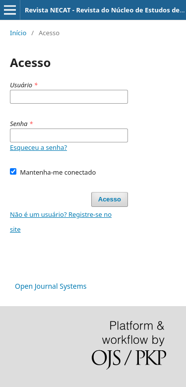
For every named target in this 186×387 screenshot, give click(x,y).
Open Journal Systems (51, 286)
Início (18, 32)
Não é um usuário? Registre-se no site (61, 222)
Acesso (109, 199)
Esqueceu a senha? (38, 147)
